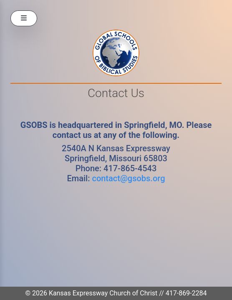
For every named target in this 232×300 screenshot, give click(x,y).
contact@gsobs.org (128, 178)
